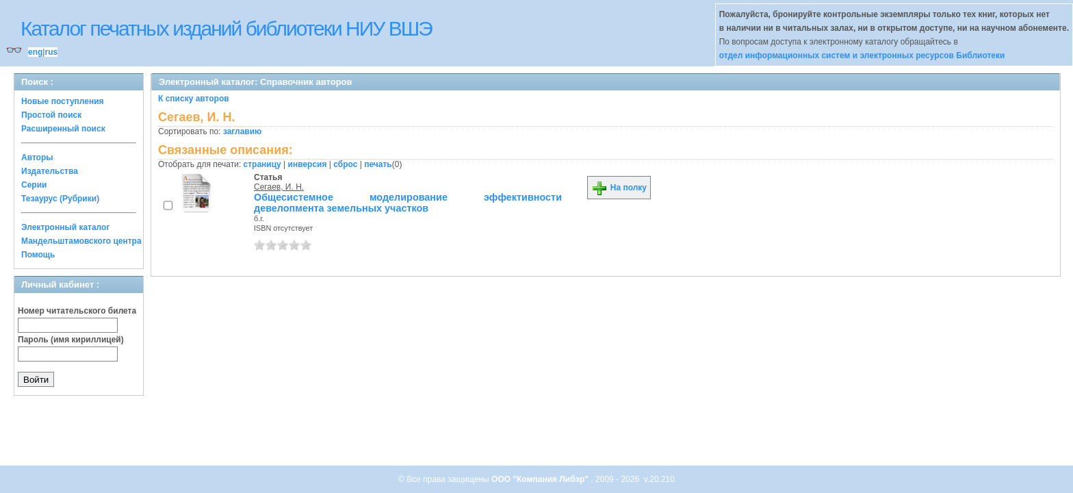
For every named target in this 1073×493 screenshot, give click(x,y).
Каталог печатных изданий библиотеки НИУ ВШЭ (226, 28)
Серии (34, 185)
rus (50, 52)
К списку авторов (193, 98)
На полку (619, 187)
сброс (345, 164)
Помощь (38, 255)
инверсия (307, 164)
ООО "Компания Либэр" (541, 479)
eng (35, 52)
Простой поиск (51, 115)
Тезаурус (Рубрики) (60, 198)
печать (378, 164)
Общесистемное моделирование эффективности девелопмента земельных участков (408, 203)
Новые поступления (62, 101)
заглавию (242, 131)
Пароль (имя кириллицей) (71, 339)
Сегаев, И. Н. (279, 187)
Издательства (49, 171)
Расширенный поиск (63, 129)
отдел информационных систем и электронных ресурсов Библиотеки (862, 55)
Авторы (37, 157)
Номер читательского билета (77, 311)
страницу (262, 164)
